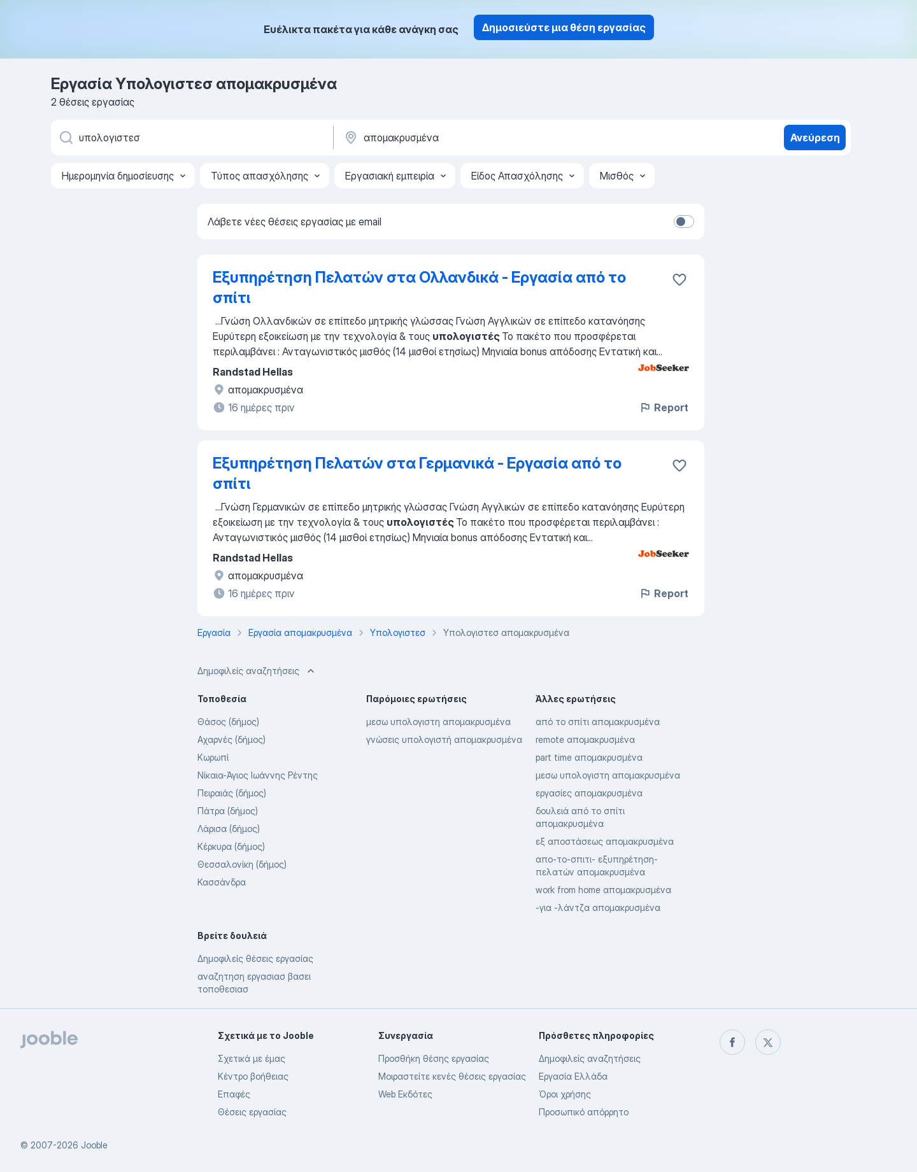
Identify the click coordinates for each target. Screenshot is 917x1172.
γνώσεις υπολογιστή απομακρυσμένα (444, 739)
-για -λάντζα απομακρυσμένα (598, 907)
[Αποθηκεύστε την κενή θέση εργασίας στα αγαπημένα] (679, 279)
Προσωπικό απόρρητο (584, 1111)
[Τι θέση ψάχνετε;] (191, 137)
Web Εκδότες (405, 1094)
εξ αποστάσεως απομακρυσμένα (605, 841)
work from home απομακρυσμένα (603, 889)
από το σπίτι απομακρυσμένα (598, 721)
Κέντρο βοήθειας (253, 1076)
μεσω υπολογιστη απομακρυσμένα (438, 721)
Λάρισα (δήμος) (228, 828)
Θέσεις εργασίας (252, 1111)
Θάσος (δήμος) (228, 721)
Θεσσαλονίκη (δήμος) (242, 864)
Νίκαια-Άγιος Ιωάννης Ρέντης (257, 775)
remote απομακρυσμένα (585, 739)
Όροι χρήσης (565, 1094)
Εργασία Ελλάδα (573, 1076)
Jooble (94, 1145)
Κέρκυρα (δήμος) (231, 846)
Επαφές (234, 1094)
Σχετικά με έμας (251, 1058)
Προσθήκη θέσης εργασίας (433, 1058)
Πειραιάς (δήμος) (231, 792)
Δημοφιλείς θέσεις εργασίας (255, 958)
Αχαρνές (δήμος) (231, 739)
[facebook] (732, 1042)
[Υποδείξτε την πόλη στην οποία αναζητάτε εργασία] (476, 137)
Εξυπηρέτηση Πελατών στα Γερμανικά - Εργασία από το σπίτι (417, 473)
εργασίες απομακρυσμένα (589, 792)
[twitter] (768, 1042)
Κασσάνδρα (221, 882)
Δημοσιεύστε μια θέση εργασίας (564, 27)
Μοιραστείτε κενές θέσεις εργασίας (452, 1076)
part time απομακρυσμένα (589, 757)
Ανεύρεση (815, 137)
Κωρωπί (213, 757)
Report (663, 407)
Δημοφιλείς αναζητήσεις (590, 1058)
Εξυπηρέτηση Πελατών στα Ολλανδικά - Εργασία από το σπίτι (419, 287)
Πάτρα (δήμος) (227, 810)
